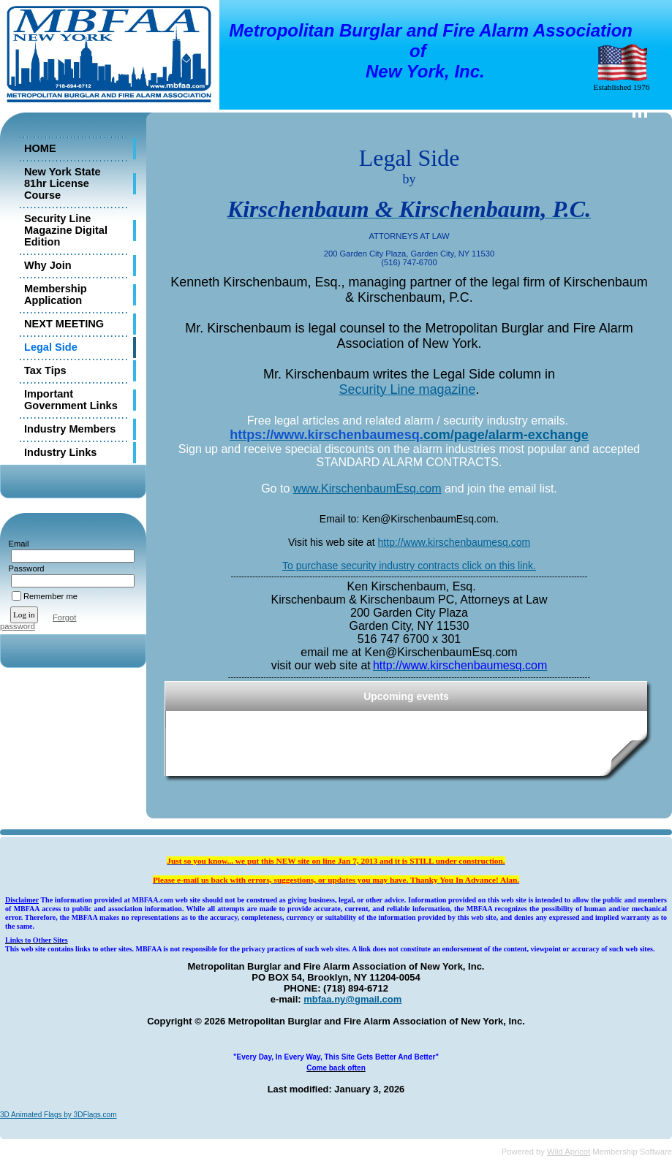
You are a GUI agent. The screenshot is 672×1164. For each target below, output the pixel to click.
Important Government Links (71, 399)
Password (24, 568)
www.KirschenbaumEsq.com (367, 488)
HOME (40, 148)
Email (16, 543)
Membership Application (55, 294)
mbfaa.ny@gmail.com (352, 999)
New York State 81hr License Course (62, 183)
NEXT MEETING (64, 324)
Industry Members (70, 429)
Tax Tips (45, 370)
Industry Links (60, 452)
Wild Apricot (568, 1151)
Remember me (50, 596)
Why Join (48, 265)
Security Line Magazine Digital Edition (65, 230)
